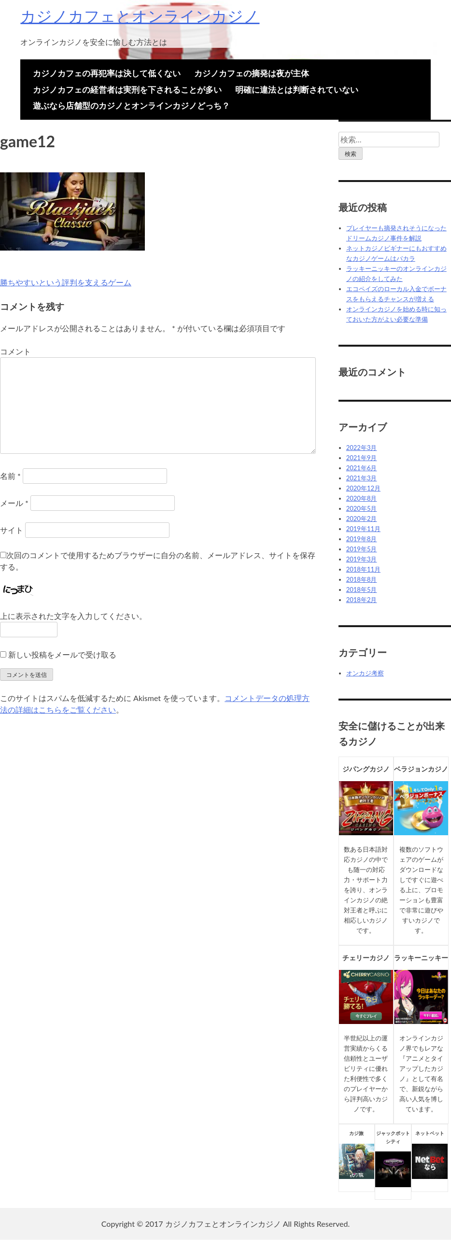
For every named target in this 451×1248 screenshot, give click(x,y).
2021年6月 (361, 468)
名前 (10, 475)
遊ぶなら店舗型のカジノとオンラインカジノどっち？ (131, 105)
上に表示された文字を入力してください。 (73, 615)
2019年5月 (361, 549)
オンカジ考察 (365, 673)
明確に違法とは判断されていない (296, 89)
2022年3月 (361, 447)
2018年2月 (361, 599)
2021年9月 (361, 458)
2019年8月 (361, 539)
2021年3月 (361, 478)
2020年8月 (361, 498)
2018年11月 (363, 569)
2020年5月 (361, 508)
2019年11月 (363, 529)
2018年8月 (361, 579)
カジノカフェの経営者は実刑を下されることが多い (127, 89)
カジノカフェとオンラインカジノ (139, 15)
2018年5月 (361, 589)
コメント (15, 351)
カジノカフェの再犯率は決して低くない (107, 73)
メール (14, 502)
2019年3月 (361, 559)
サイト (11, 529)
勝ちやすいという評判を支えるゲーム (65, 282)
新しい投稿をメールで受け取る (62, 654)
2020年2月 (361, 518)
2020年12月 (363, 488)
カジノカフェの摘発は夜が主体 (251, 73)
